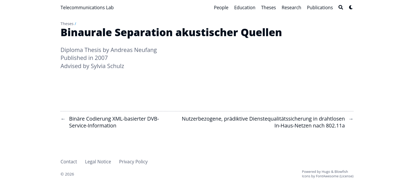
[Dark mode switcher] (351, 7)
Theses (66, 23)
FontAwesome (327, 176)
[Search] (340, 7)
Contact (68, 161)
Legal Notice (98, 161)
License (346, 176)
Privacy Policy (133, 161)
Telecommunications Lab (87, 7)
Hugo (326, 171)
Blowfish (341, 171)
